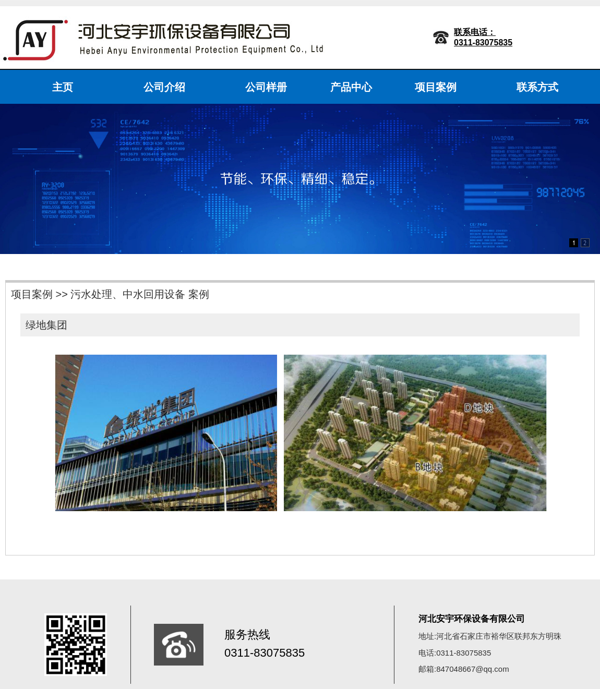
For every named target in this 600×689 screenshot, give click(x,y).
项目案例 (436, 87)
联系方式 (537, 87)
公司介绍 (164, 87)
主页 (62, 87)
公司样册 (266, 87)
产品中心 (351, 87)
